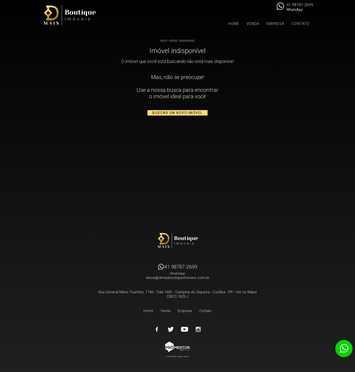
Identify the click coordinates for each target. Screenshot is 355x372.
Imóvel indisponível (182, 40)
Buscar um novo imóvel (177, 113)
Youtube (184, 329)
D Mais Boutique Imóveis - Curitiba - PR (177, 240)
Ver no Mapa (246, 292)
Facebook (157, 329)
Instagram (198, 329)
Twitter (171, 329)
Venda (253, 23)
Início (163, 40)
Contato (300, 23)
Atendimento (344, 348)
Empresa (275, 23)
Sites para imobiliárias (177, 356)
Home (233, 23)
